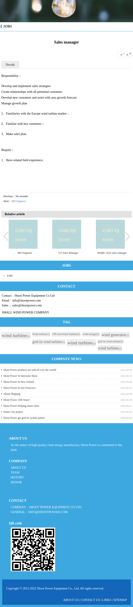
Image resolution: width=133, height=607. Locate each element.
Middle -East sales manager (112, 252)
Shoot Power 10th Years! (16, 399)
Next (127, 237)
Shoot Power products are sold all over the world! (29, 369)
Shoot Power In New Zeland (18, 381)
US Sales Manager (68, 252)
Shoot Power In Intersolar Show (20, 375)
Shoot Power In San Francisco (19, 387)
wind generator (115, 335)
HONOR (16, 482)
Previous (6, 237)
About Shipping (11, 393)
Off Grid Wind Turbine (66, 334)
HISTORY (17, 477)
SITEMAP (120, 600)
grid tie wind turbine (48, 342)
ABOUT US (18, 467)
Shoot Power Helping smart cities (21, 405)
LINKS (106, 600)
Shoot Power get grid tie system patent (23, 417)
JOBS (7, 26)
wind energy (91, 334)
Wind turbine (41, 334)
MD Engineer (18, 201)
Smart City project (13, 411)
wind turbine (16, 335)
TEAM (15, 472)
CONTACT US (90, 600)
